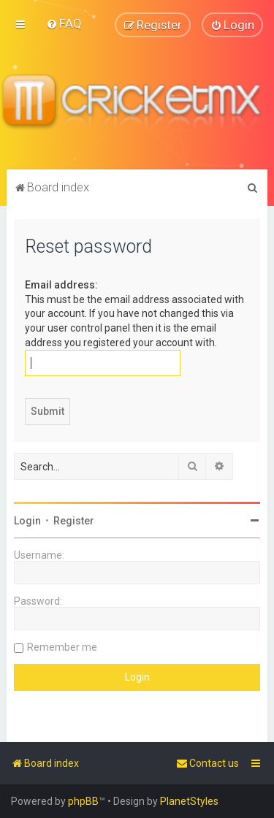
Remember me (62, 647)
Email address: (61, 285)
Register (73, 521)
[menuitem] (63, 23)
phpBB (83, 801)
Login (27, 521)
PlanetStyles (189, 801)
